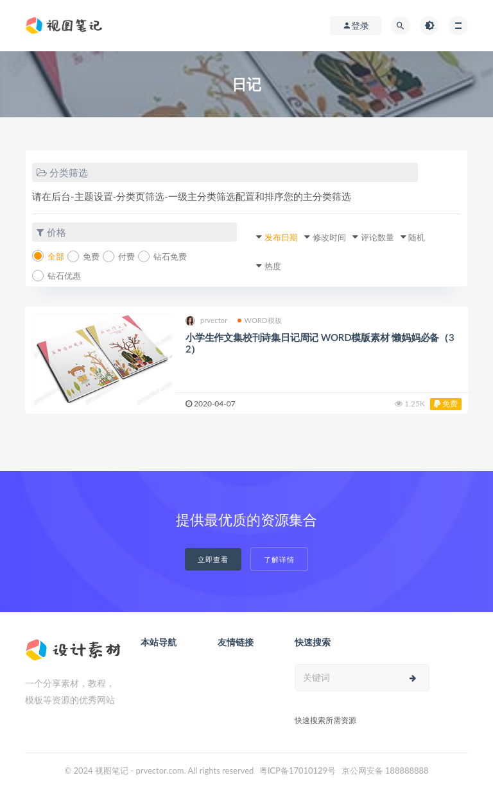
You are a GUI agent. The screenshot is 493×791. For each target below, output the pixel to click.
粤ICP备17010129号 (297, 770)
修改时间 (329, 237)
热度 (272, 266)
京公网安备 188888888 (385, 770)
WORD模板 (260, 320)
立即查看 (213, 559)
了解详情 (279, 559)
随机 (416, 237)
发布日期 (281, 237)
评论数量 (377, 237)
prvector (207, 321)
